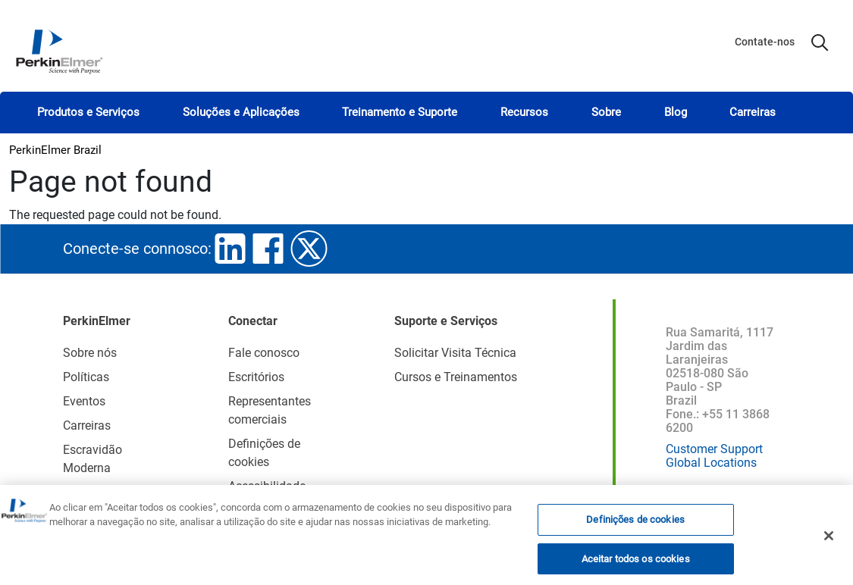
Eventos (84, 401)
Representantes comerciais (269, 410)
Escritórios (256, 377)
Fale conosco (263, 353)
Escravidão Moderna (92, 459)
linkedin (230, 248)
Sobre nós (90, 353)
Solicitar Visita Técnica (455, 353)
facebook (268, 248)
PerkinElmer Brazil (55, 150)
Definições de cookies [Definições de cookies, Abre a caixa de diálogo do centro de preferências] (635, 524)
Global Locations (711, 462)
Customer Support (714, 449)
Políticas (86, 377)
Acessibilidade (267, 486)
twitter (309, 248)
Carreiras (752, 112)
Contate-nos (765, 42)
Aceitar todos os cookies (636, 563)
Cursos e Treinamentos (455, 377)
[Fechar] (828, 541)
